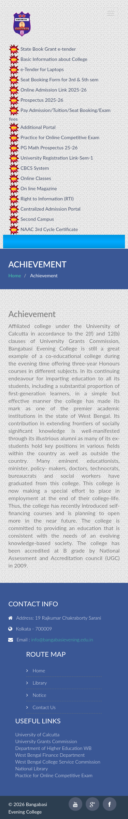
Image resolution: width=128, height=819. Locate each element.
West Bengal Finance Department (50, 755)
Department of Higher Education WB (53, 748)
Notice (39, 695)
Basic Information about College (53, 59)
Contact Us (44, 707)
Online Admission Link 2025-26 (53, 90)
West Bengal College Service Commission (57, 762)
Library (40, 683)
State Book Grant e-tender (48, 49)
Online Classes (35, 178)
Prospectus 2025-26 (41, 100)
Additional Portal (38, 127)
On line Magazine (38, 188)
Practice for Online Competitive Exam (59, 137)
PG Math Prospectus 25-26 (48, 147)
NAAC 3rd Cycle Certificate (49, 229)
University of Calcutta (37, 734)
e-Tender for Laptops (42, 69)
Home (14, 275)
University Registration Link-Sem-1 (56, 158)
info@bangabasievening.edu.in (62, 639)
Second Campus (37, 219)
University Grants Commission (46, 741)
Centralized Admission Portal (50, 209)
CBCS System (34, 168)
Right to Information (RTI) (47, 198)
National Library (31, 768)
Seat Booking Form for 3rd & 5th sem (59, 79)
